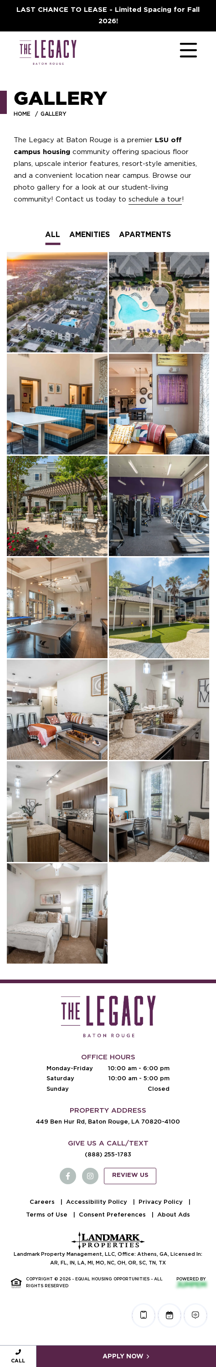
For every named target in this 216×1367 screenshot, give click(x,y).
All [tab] (52, 234)
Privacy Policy (162, 1201)
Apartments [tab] (145, 234)
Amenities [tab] (89, 234)
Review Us (130, 1175)
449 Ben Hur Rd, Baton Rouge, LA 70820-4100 (108, 1121)
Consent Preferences (113, 1214)
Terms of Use (47, 1214)
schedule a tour (155, 199)
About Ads (173, 1214)
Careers (43, 1201)
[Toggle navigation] (179, 52)
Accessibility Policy (97, 1201)
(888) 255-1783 (108, 1154)
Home (22, 113)
